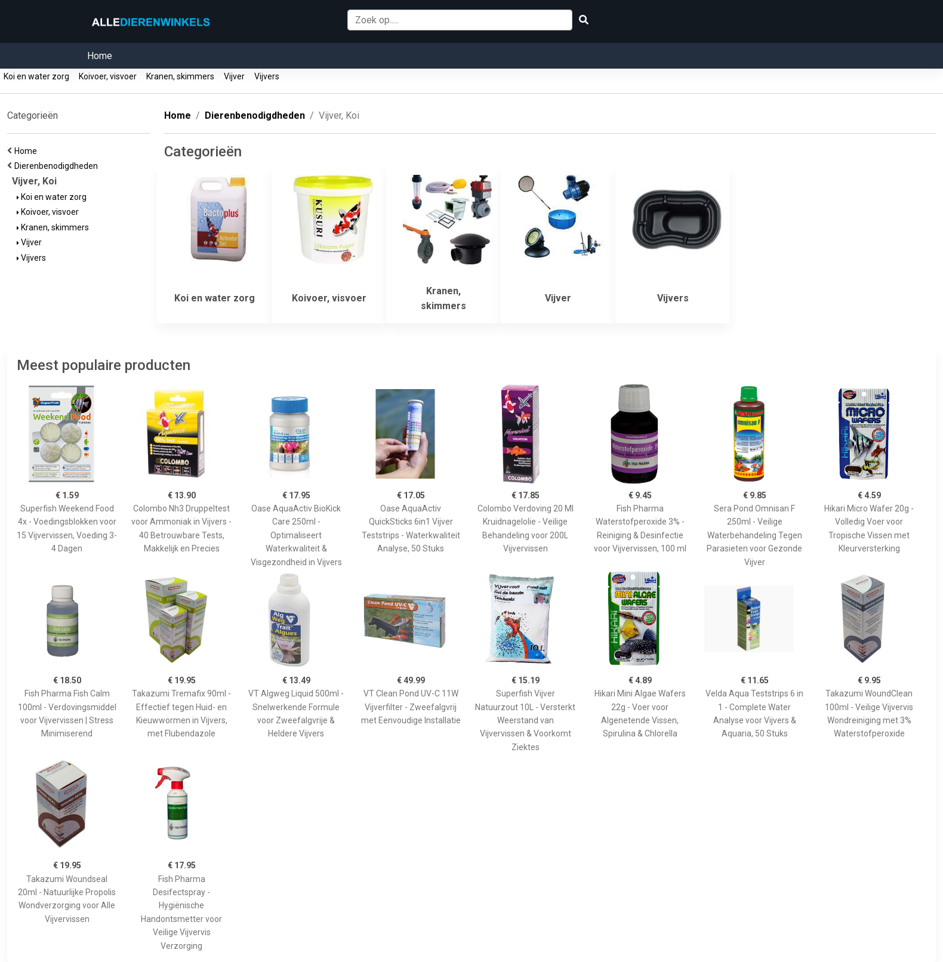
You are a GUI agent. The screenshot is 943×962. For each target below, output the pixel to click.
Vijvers (267, 76)
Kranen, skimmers (180, 76)
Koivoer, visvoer (107, 76)
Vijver (234, 76)
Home (99, 55)
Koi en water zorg (36, 76)
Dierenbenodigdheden (57, 166)
